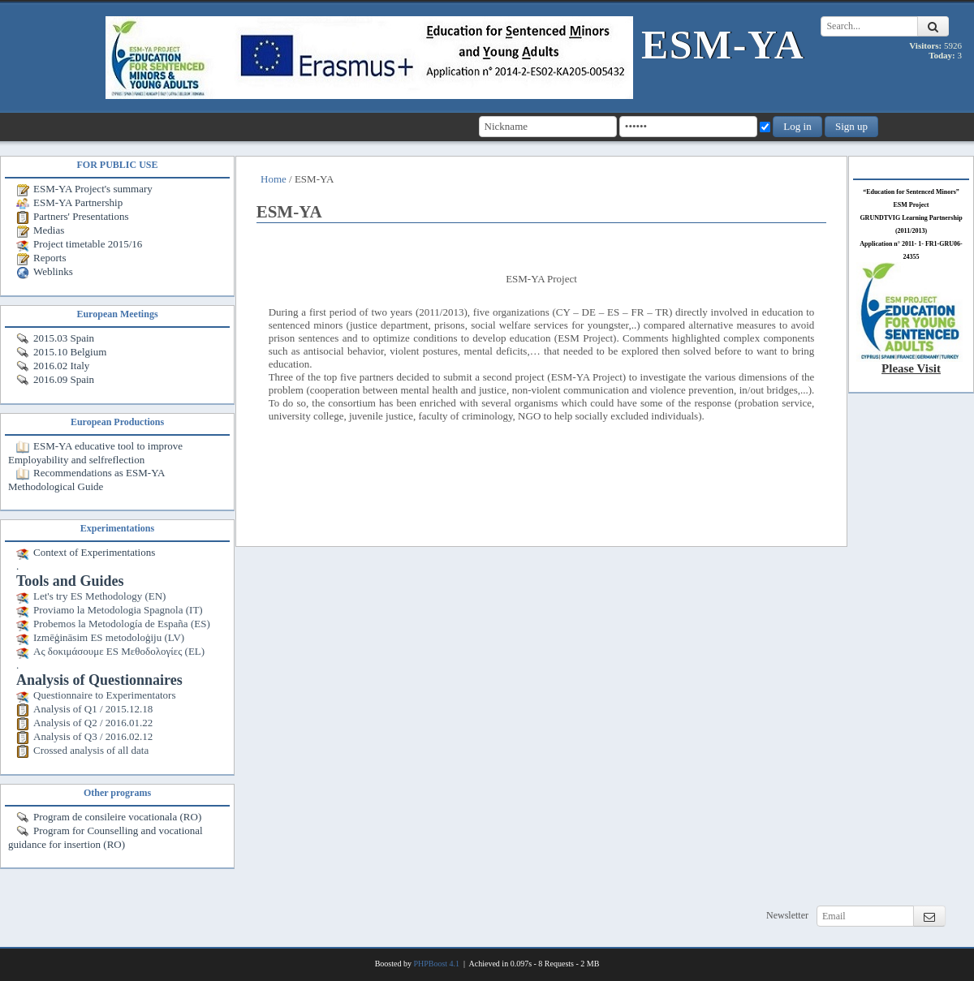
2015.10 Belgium (61, 352)
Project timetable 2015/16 (79, 244)
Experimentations (117, 528)
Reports (41, 258)
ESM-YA (722, 44)
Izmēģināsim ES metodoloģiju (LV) (100, 637)
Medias (40, 230)
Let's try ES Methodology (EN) (91, 596)
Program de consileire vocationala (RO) (108, 817)
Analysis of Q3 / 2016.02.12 (84, 736)
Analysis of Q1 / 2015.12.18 (84, 709)
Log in (797, 126)
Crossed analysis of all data (82, 750)
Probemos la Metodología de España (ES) (113, 623)
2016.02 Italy (52, 365)
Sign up (851, 126)
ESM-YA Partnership (69, 202)
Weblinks (44, 271)
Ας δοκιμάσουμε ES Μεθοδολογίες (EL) (110, 651)
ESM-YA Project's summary (84, 189)
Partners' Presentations (72, 216)
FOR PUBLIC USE (116, 164)
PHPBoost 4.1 (436, 963)
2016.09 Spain (55, 379)
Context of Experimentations (85, 552)
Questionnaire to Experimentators (95, 695)
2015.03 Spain (55, 338)
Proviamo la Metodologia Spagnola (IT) (109, 610)
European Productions (117, 422)
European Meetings (116, 314)
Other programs (117, 792)
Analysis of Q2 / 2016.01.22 (84, 722)
